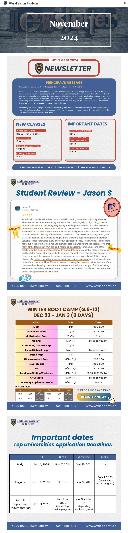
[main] (69, 30)
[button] (125, 3)
